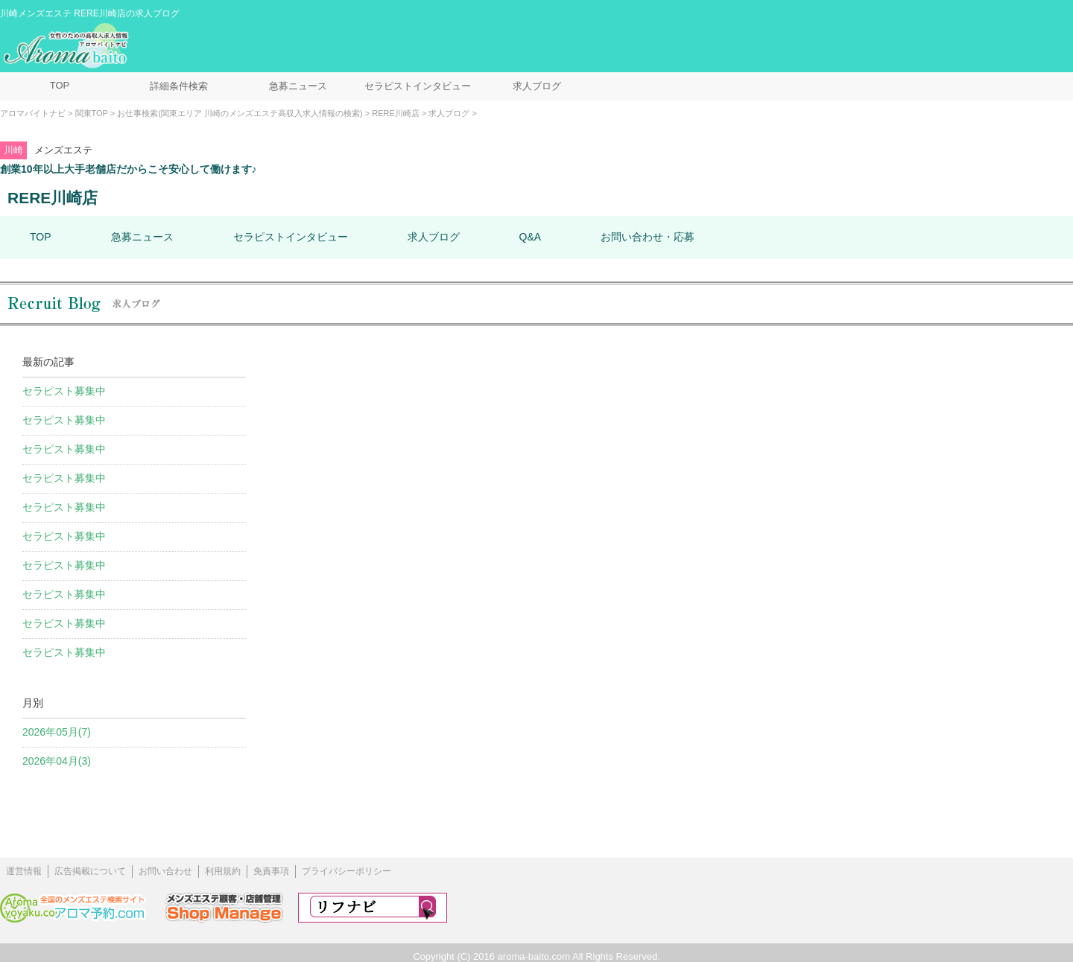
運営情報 (24, 871)
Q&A (530, 237)
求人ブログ (537, 86)
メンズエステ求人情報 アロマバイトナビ (68, 46)
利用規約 (223, 871)
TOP (60, 85)
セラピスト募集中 (64, 391)
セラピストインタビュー (417, 86)
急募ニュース (298, 86)
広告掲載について (90, 871)
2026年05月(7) (56, 732)
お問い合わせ (165, 871)
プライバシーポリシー (346, 871)
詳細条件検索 (179, 86)
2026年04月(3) (56, 761)
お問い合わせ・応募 (647, 237)
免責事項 (271, 871)
